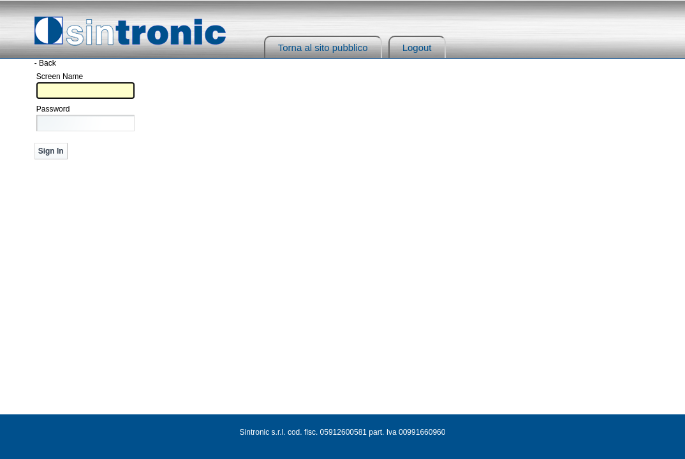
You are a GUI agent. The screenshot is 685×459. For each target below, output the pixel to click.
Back (47, 63)
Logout (417, 47)
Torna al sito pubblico (323, 47)
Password (53, 109)
